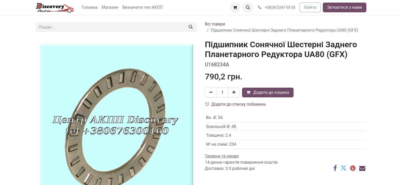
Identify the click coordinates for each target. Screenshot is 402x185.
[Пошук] (190, 27)
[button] (248, 7)
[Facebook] (335, 168)
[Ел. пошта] (362, 168)
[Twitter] (343, 168)
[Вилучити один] (211, 92)
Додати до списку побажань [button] (235, 104)
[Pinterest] (353, 168)
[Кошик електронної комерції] (235, 7)
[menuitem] (90, 7)
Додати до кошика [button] (267, 92)
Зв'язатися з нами (344, 7)
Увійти (310, 7)
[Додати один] (234, 92)
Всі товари (215, 24)
